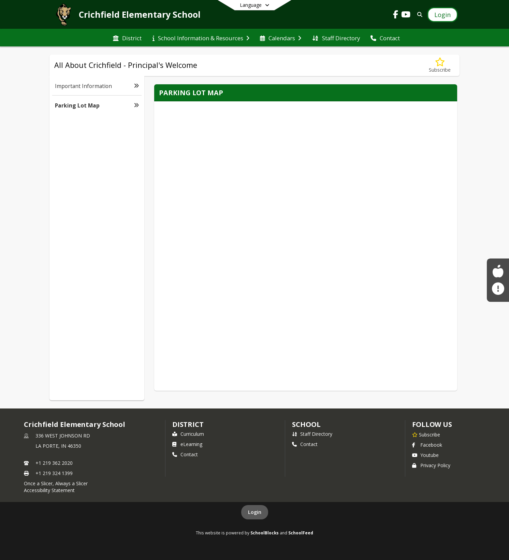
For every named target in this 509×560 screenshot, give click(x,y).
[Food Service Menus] (498, 271)
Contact (185, 454)
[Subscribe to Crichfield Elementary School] (426, 434)
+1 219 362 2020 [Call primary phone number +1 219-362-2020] (54, 463)
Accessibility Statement (49, 490)
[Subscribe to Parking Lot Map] (440, 65)
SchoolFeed (300, 532)
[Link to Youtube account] (406, 15)
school (306, 424)
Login (254, 512)
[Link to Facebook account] (396, 15)
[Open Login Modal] (442, 14)
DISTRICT (188, 424)
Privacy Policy (431, 465)
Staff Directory (312, 434)
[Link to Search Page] (418, 14)
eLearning (187, 444)
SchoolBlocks (264, 532)
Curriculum (188, 434)
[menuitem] (127, 37)
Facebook (427, 445)
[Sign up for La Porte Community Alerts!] (498, 289)
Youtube (425, 455)
